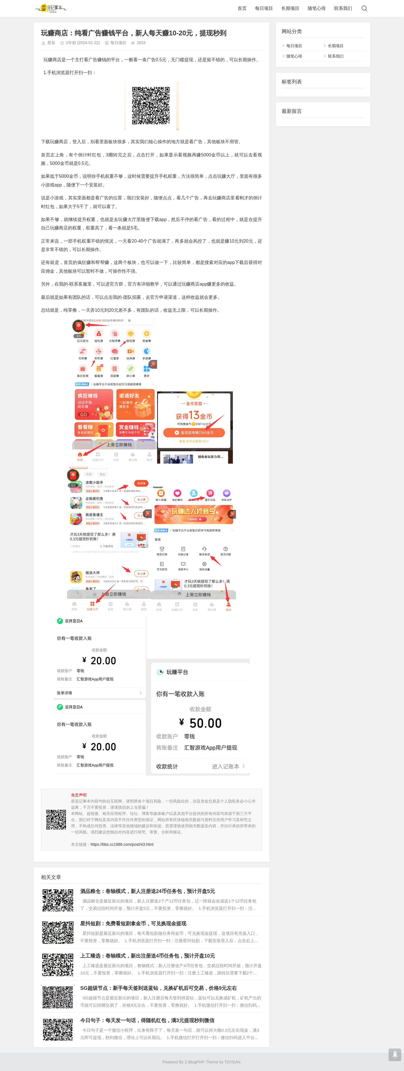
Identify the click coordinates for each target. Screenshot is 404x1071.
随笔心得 (317, 8)
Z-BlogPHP (194, 1062)
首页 (242, 8)
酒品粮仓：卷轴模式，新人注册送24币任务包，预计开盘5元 (147, 891)
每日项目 (264, 8)
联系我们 (343, 8)
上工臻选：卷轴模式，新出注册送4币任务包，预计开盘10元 (147, 956)
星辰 (51, 42)
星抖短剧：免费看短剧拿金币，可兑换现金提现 (133, 923)
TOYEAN (232, 1062)
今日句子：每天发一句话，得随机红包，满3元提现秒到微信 (147, 1020)
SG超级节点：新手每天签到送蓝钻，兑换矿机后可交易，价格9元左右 (158, 988)
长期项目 (290, 8)
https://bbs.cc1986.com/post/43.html (122, 844)
